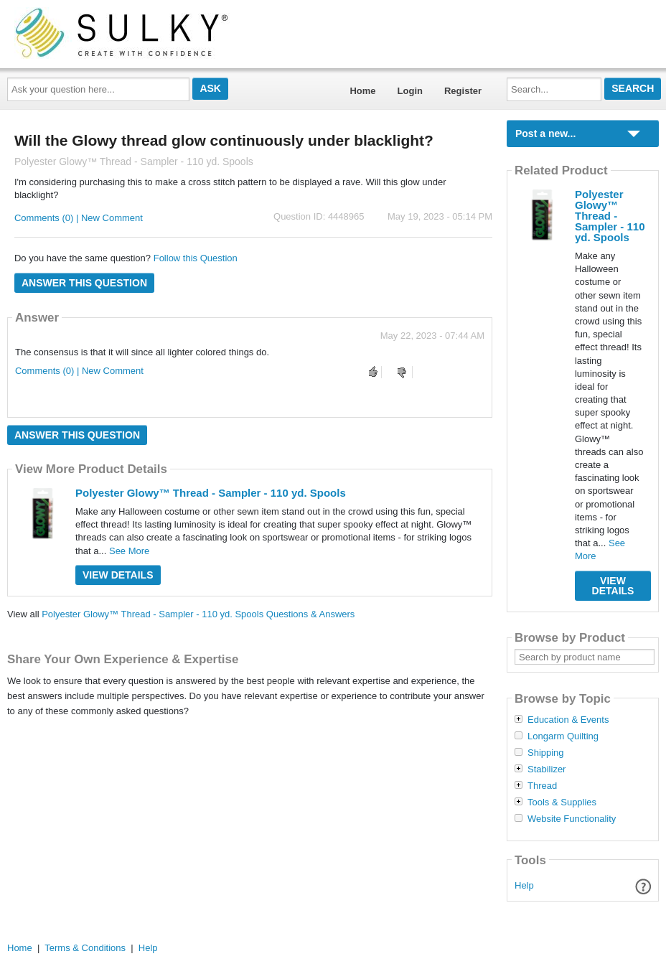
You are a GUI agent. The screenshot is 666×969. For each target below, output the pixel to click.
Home (362, 90)
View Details (118, 575)
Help (524, 885)
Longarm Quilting (563, 736)
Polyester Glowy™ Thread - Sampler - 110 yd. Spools (210, 493)
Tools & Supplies (561, 802)
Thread (542, 786)
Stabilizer (546, 769)
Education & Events (568, 720)
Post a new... (545, 133)
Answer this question (84, 283)
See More (129, 551)
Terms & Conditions (85, 947)
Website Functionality (571, 819)
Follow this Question (196, 258)
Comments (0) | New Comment (78, 217)
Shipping (545, 753)
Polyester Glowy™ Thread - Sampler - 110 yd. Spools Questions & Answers (198, 614)
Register (463, 90)
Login (410, 90)
